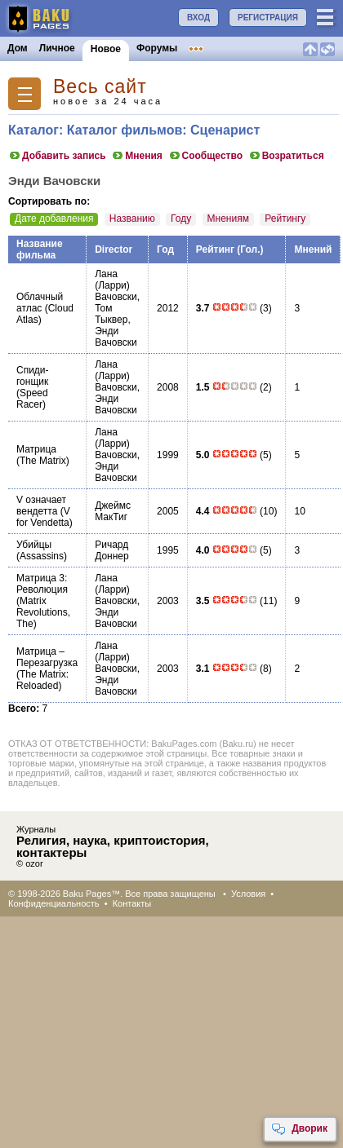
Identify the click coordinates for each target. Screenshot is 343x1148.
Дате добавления (54, 218)
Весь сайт (100, 86)
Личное (57, 48)
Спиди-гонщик (32, 375)
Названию (132, 218)
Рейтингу (285, 218)
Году (181, 218)
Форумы (156, 48)
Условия (248, 894)
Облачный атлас (39, 302)
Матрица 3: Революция (42, 583)
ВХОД (198, 17)
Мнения (137, 155)
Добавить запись (57, 155)
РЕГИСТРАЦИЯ (268, 17)
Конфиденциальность (54, 903)
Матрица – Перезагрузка (47, 657)
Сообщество (205, 155)
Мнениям (228, 218)
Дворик (299, 1129)
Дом (17, 48)
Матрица (36, 449)
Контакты (132, 903)
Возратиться (286, 155)
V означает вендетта (41, 505)
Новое (106, 49)
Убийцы (33, 544)
